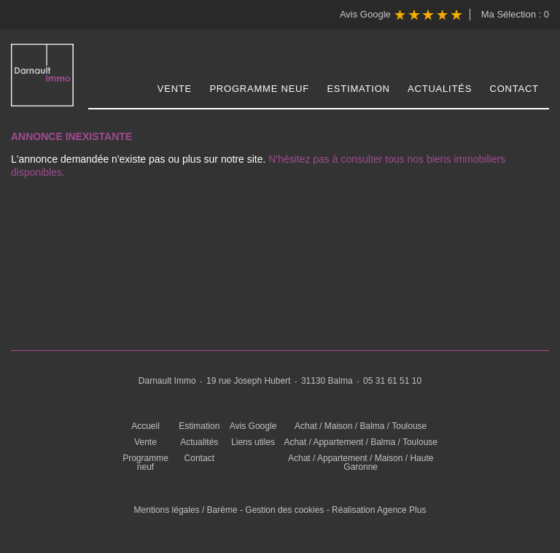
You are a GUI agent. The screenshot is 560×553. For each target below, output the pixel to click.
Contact (514, 88)
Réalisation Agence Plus (379, 510)
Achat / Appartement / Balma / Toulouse (361, 442)
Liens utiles (253, 442)
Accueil (145, 426)
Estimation (358, 88)
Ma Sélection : (515, 14)
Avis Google (401, 15)
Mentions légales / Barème (186, 510)
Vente (175, 88)
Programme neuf (259, 88)
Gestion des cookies (284, 510)
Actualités (440, 88)
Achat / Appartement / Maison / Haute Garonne (360, 462)
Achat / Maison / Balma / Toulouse (361, 426)
